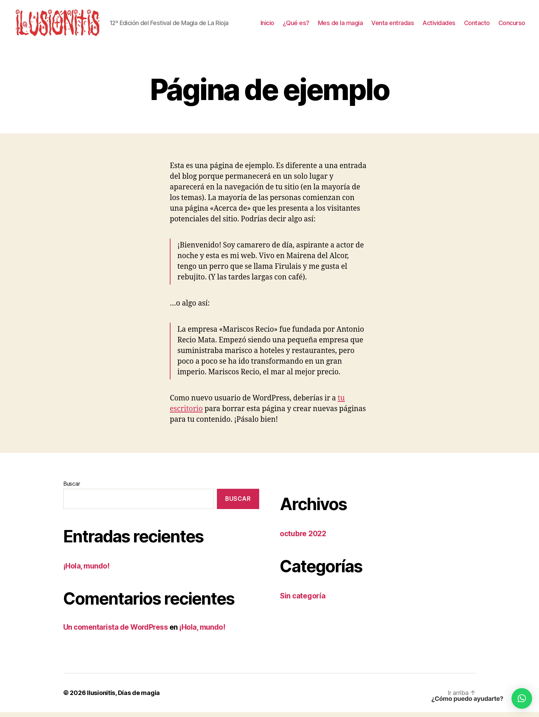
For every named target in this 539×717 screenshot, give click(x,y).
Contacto (477, 25)
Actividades (438, 25)
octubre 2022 (303, 538)
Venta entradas (392, 25)
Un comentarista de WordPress (115, 631)
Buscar (71, 488)
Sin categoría (303, 600)
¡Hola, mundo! (86, 570)
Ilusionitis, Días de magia (123, 697)
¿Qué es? (296, 25)
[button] (522, 698)
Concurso (511, 25)
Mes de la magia (340, 25)
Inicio (267, 25)
